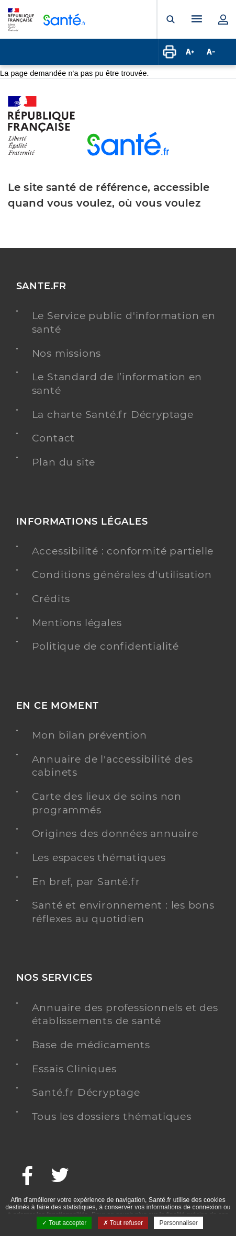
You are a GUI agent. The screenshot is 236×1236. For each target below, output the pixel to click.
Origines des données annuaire (115, 833)
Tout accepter (64, 1223)
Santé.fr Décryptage (86, 1092)
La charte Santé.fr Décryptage (113, 415)
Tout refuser (123, 1223)
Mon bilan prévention (89, 735)
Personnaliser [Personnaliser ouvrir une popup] (178, 1223)
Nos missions (67, 353)
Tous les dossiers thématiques (112, 1116)
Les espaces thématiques (99, 858)
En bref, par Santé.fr (86, 882)
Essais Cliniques (74, 1069)
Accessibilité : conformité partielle (123, 551)
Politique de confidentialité (105, 646)
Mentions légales (77, 623)
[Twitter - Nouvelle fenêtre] (60, 1176)
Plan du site (64, 462)
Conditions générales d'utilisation (122, 575)
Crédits (51, 599)
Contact (53, 438)
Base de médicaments (91, 1045)
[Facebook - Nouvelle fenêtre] (28, 1176)
